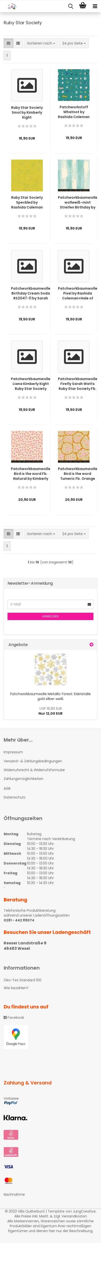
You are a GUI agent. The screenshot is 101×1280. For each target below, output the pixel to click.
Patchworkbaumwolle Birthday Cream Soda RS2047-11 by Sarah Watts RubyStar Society (30, 293)
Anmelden (50, 616)
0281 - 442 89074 (19, 920)
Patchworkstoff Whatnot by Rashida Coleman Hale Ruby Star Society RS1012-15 (74, 112)
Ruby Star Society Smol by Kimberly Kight (27, 112)
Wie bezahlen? (16, 987)
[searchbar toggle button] (70, 6)
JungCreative (84, 1211)
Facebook (14, 1017)
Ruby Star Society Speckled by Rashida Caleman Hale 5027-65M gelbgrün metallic (27, 202)
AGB (7, 788)
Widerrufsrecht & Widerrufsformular (34, 769)
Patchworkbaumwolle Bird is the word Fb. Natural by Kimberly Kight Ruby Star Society (30, 473)
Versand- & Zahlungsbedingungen (33, 761)
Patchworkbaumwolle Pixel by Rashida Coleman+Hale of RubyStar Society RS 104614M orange (77, 293)
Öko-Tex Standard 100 (22, 980)
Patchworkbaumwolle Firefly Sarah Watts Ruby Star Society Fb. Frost (77, 383)
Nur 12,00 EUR (50, 711)
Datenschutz (15, 797)
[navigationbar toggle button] (95, 6)
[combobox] (41, 43)
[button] (8, 43)
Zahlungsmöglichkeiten (23, 778)
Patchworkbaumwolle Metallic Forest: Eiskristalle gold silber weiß (50, 696)
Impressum (13, 752)
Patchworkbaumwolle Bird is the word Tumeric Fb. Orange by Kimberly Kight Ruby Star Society (77, 473)
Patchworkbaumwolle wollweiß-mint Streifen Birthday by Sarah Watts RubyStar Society (77, 202)
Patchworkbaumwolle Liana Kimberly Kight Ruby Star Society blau (30, 383)
